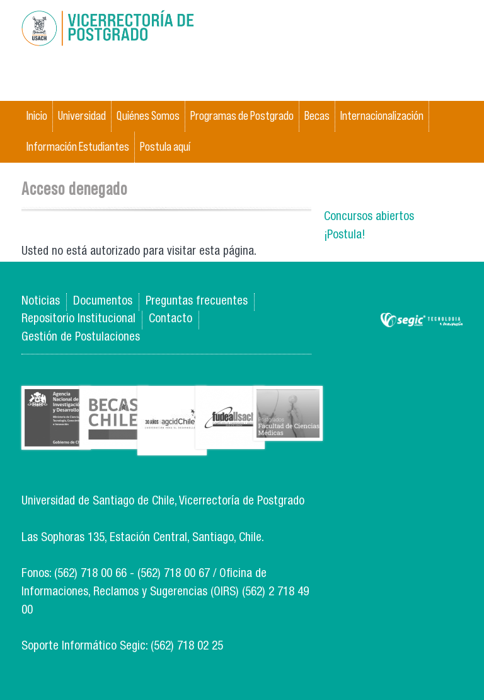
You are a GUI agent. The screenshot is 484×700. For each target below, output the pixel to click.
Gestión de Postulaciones (80, 338)
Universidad (82, 115)
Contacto (170, 319)
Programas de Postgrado (242, 115)
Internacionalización (382, 115)
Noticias (40, 302)
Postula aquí (165, 146)
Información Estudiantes (77, 146)
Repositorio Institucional (78, 319)
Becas (317, 115)
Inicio (36, 115)
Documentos (102, 302)
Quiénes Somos (148, 115)
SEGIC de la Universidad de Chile (422, 320)
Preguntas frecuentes (197, 302)
